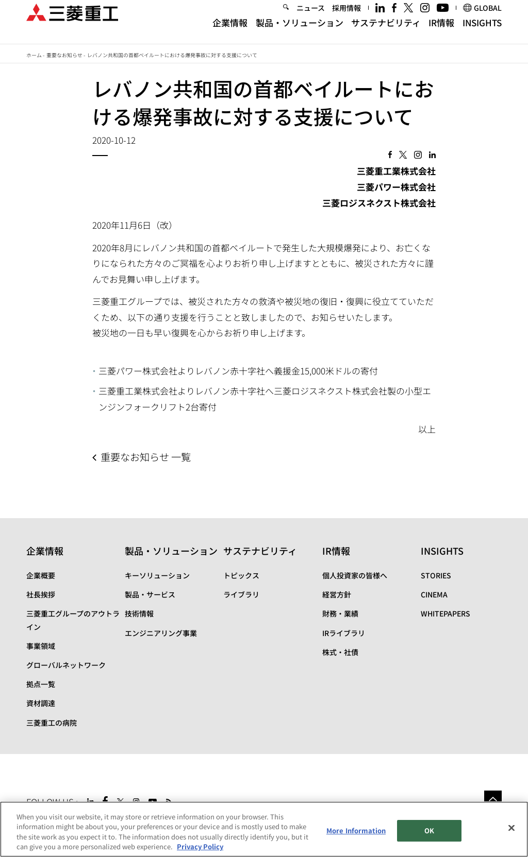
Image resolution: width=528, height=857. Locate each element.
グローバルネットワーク (66, 665)
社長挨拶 (40, 594)
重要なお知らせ (64, 55)
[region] (264, 829)
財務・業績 (340, 613)
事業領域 (40, 646)
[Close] (511, 827)
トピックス (241, 575)
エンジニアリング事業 (161, 633)
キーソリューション (157, 575)
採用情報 (346, 17)
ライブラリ (241, 594)
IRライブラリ (343, 633)
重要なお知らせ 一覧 (146, 457)
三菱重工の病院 (51, 722)
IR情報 (441, 32)
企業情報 (230, 32)
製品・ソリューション (299, 32)
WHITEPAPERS (445, 613)
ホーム (34, 55)
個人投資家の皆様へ (354, 575)
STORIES (436, 575)
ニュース (310, 17)
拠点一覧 (40, 684)
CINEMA (434, 594)
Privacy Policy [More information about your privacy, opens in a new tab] (200, 846)
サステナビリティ (386, 32)
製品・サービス (150, 594)
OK (429, 830)
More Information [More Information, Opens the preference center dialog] (356, 830)
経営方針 (336, 594)
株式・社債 (340, 652)
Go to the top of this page (493, 799)
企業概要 (40, 575)
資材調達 (40, 703)
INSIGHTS (482, 32)
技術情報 (139, 613)
